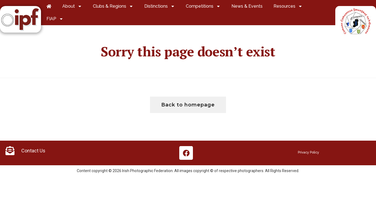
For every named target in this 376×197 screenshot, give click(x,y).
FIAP (54, 19)
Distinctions (159, 6)
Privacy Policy (308, 152)
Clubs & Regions (113, 6)
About (72, 6)
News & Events (247, 6)
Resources (288, 6)
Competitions (203, 6)
